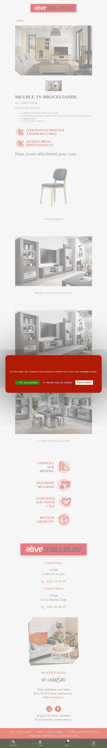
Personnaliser (84, 382)
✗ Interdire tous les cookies (57, 382)
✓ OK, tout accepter (27, 382)
